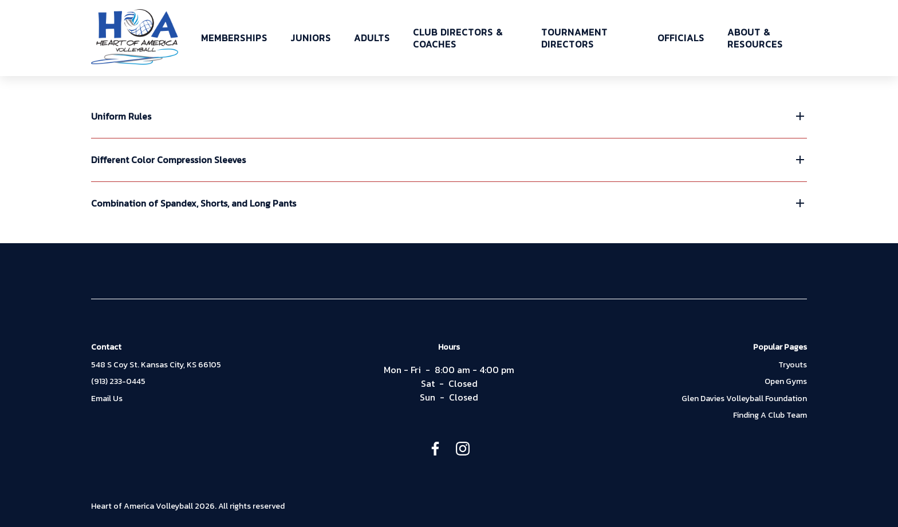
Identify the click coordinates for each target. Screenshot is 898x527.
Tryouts (792, 365)
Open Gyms (786, 381)
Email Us (107, 399)
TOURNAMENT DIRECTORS (574, 38)
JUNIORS (310, 38)
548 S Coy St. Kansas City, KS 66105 (156, 365)
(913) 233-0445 (118, 381)
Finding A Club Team (770, 415)
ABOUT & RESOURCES (755, 38)
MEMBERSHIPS (234, 38)
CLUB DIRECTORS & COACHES (458, 38)
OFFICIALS (680, 38)
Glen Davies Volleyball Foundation (744, 399)
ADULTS (372, 38)
